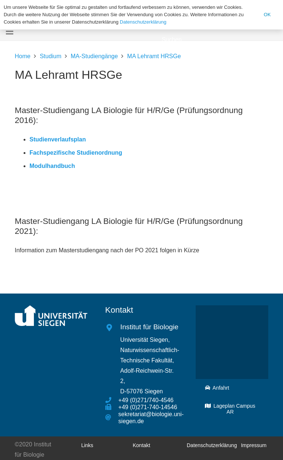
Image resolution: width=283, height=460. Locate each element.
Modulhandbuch (52, 166)
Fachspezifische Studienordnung (75, 153)
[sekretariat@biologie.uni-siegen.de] (111, 417)
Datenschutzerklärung (143, 22)
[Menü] (9, 31)
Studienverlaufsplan (57, 139)
